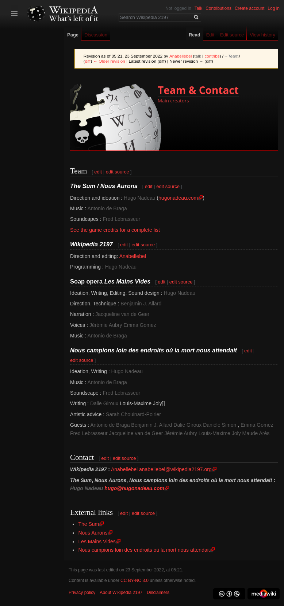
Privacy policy (82, 592)
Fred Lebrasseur (122, 219)
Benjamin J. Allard (140, 303)
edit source (117, 172)
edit (98, 172)
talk (198, 56)
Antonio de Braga (107, 208)
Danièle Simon (219, 425)
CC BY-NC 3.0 (134, 580)
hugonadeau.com (178, 198)
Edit (210, 35)
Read (194, 35)
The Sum (88, 524)
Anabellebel (132, 256)
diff (88, 61)
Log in (274, 8)
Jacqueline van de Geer (122, 314)
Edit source (232, 35)
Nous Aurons (92, 533)
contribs (211, 56)
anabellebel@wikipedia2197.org (175, 469)
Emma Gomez (139, 325)
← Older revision (109, 61)
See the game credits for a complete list (115, 230)
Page (72, 35)
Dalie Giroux (104, 403)
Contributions (218, 8)
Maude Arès (256, 433)
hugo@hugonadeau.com (134, 488)
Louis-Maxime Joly (220, 433)
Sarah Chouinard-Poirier (133, 414)
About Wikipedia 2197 (121, 592)
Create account (249, 8)
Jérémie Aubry (105, 325)
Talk (198, 8)
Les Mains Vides (96, 541)
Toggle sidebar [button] (14, 13)
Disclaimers (158, 592)
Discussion (95, 35)
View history (262, 35)
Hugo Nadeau (139, 198)
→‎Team (231, 56)
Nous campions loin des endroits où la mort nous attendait (144, 550)
